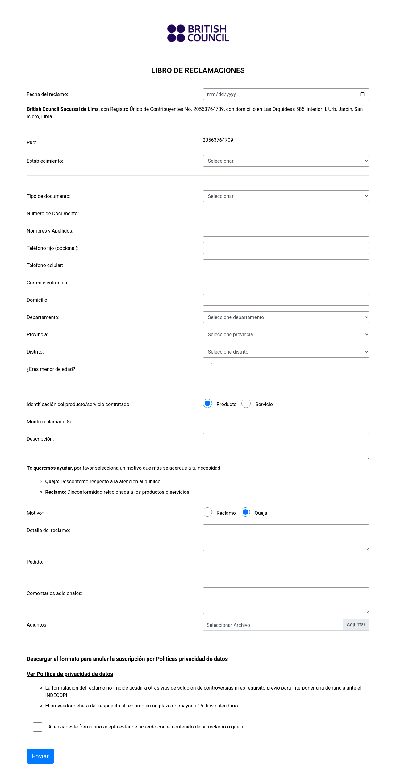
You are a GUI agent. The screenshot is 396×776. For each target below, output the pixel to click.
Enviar (40, 756)
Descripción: (40, 439)
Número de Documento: (53, 213)
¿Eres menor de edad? (51, 369)
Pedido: (35, 562)
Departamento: (43, 317)
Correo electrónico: (48, 283)
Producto (227, 404)
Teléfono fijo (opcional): (53, 248)
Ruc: (31, 142)
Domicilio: (38, 300)
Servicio (264, 404)
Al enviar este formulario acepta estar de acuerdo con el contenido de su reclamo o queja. (146, 727)
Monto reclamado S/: (50, 422)
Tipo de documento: (49, 196)
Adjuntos (36, 625)
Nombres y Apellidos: (50, 231)
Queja (261, 513)
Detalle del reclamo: (48, 530)
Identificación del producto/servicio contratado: (79, 404)
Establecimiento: (45, 161)
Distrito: (35, 352)
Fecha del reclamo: (47, 94)
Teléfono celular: (45, 265)
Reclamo (226, 513)
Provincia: (37, 335)
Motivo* (35, 513)
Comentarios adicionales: (55, 593)
